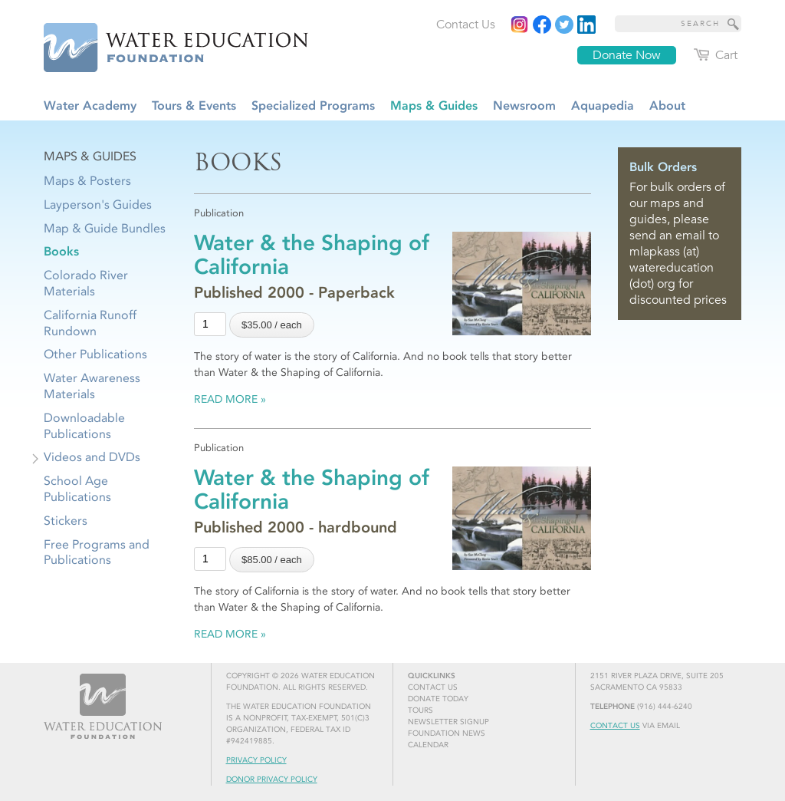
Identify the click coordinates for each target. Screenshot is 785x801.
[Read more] (586, 24)
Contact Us (615, 725)
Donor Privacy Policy (271, 779)
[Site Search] (733, 23)
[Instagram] (520, 24)
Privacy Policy (256, 760)
